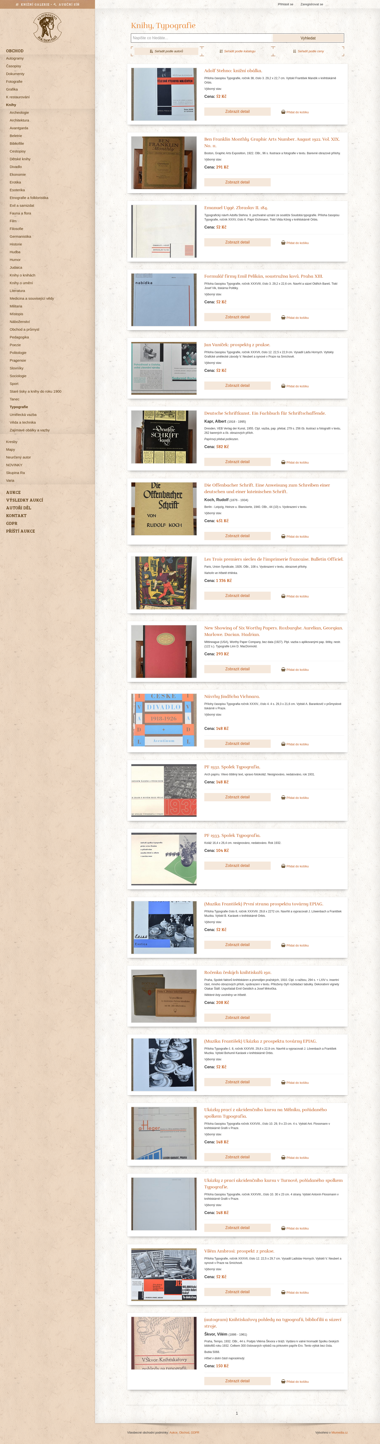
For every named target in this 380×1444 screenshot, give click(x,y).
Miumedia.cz (340, 1432)
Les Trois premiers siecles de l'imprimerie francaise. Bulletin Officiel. (273, 559)
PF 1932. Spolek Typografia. (232, 767)
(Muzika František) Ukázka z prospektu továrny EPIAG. (260, 1041)
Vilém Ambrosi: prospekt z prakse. (239, 1251)
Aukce (173, 1432)
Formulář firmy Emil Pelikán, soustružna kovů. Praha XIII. (263, 276)
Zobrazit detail (237, 111)
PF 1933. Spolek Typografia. (232, 835)
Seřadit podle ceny (308, 51)
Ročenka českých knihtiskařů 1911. (237, 972)
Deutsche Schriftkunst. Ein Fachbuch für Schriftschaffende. (265, 413)
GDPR (195, 1432)
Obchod (184, 1432)
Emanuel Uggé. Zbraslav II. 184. (236, 207)
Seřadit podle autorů (166, 51)
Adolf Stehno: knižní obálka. (233, 70)
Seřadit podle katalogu (238, 51)
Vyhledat (308, 38)
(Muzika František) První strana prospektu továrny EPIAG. (263, 904)
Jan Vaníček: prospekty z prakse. (237, 344)
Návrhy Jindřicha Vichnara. (232, 696)
